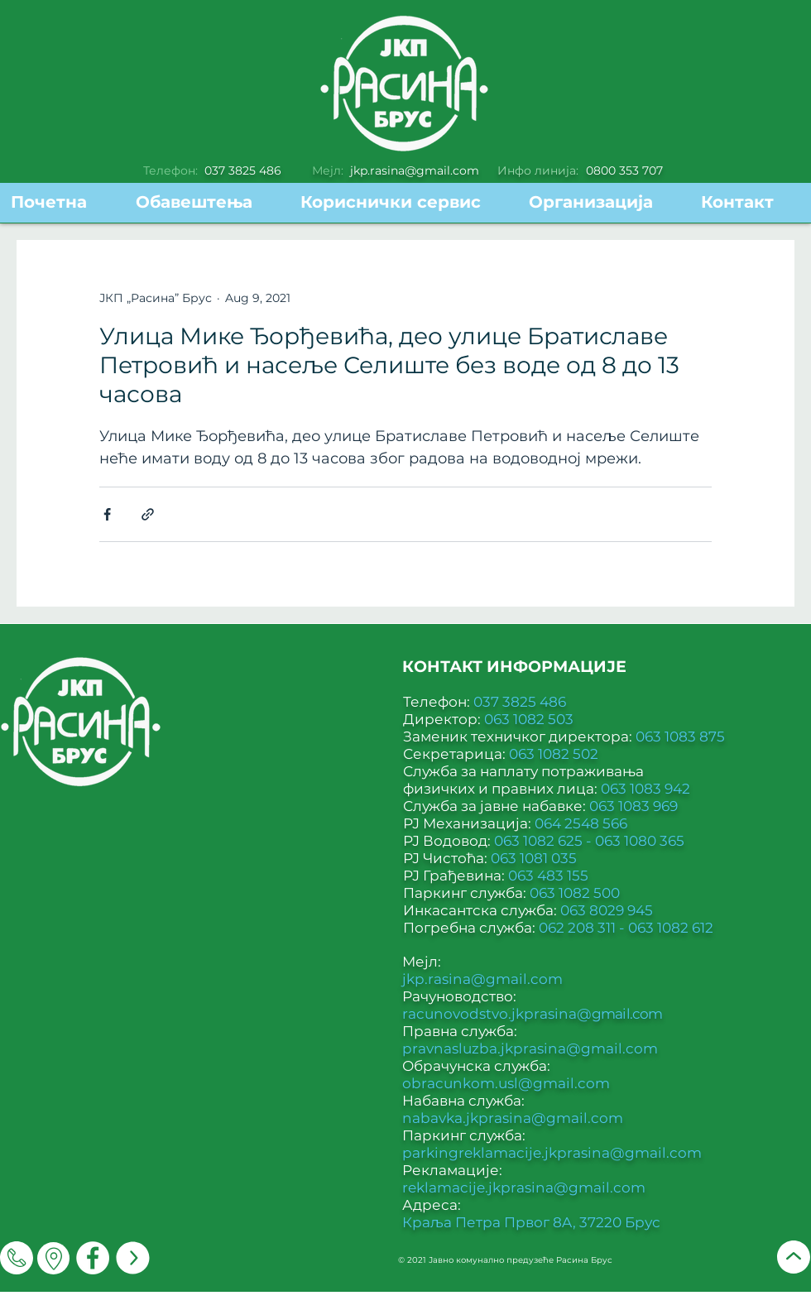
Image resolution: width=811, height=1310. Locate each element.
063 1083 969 (633, 806)
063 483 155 (548, 875)
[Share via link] (148, 514)
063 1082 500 (575, 893)
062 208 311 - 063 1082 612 (626, 927)
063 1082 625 (540, 841)
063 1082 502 (553, 754)
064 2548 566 (581, 823)
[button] (402, 202)
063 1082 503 (528, 719)
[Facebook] (92, 1257)
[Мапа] (53, 1258)
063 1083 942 (645, 788)
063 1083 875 (680, 736)
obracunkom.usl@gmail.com (506, 1083)
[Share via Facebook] (107, 514)
